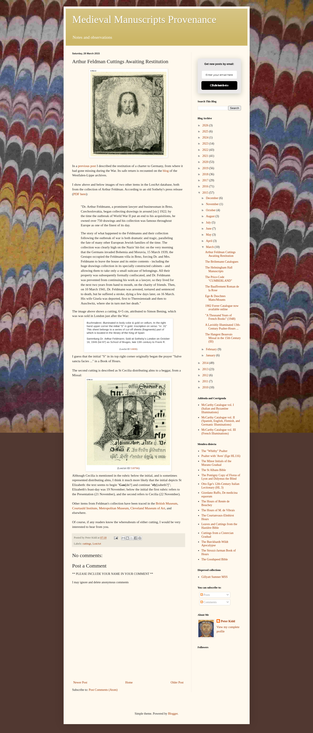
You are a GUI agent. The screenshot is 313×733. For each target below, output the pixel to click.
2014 (205, 363)
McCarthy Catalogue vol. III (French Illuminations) (218, 431)
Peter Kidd (228, 621)
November (213, 204)
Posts (205, 594)
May (209, 234)
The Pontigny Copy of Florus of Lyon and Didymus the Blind (220, 477)
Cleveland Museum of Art (147, 508)
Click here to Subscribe (219, 85)
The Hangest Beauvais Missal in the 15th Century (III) (223, 338)
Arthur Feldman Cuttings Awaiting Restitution (220, 254)
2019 (205, 168)
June (209, 228)
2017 (205, 180)
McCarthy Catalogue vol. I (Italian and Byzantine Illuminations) (217, 408)
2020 (205, 162)
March (210, 247)
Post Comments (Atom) (103, 689)
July (209, 222)
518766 (135, 468)
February (212, 349)
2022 (205, 149)
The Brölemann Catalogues (221, 261)
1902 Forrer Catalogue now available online (221, 307)
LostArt (97, 543)
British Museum (166, 503)
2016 (205, 186)
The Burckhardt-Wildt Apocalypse (214, 543)
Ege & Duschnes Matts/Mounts (215, 297)
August (210, 216)
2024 (205, 137)
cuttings (87, 543)
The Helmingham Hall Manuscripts (218, 269)
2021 (205, 156)
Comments (208, 602)
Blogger (173, 713)
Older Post (177, 682)
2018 (205, 174)
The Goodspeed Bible (214, 559)
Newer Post (80, 682)
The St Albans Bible (213, 470)
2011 (205, 381)
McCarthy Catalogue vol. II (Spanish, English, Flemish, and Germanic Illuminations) (220, 421)
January (211, 355)
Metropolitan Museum (114, 508)
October (211, 210)
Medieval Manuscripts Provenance (144, 19)
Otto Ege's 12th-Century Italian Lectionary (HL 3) (220, 485)
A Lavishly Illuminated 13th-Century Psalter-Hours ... (222, 326)
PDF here (79, 194)
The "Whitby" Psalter (214, 451)
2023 (205, 143)
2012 (205, 375)
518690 (133, 349)
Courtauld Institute (84, 508)
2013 (205, 369)
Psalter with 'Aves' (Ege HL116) (220, 456)
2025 (205, 131)
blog (166, 170)
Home (129, 682)
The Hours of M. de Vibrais (218, 510)
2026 (205, 125)
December (212, 198)
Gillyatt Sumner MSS (214, 577)
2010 (205, 387)
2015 (205, 192)
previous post (87, 166)
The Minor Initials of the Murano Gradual (216, 463)
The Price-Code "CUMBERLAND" (218, 278)
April (209, 241)
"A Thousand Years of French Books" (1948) (220, 317)
